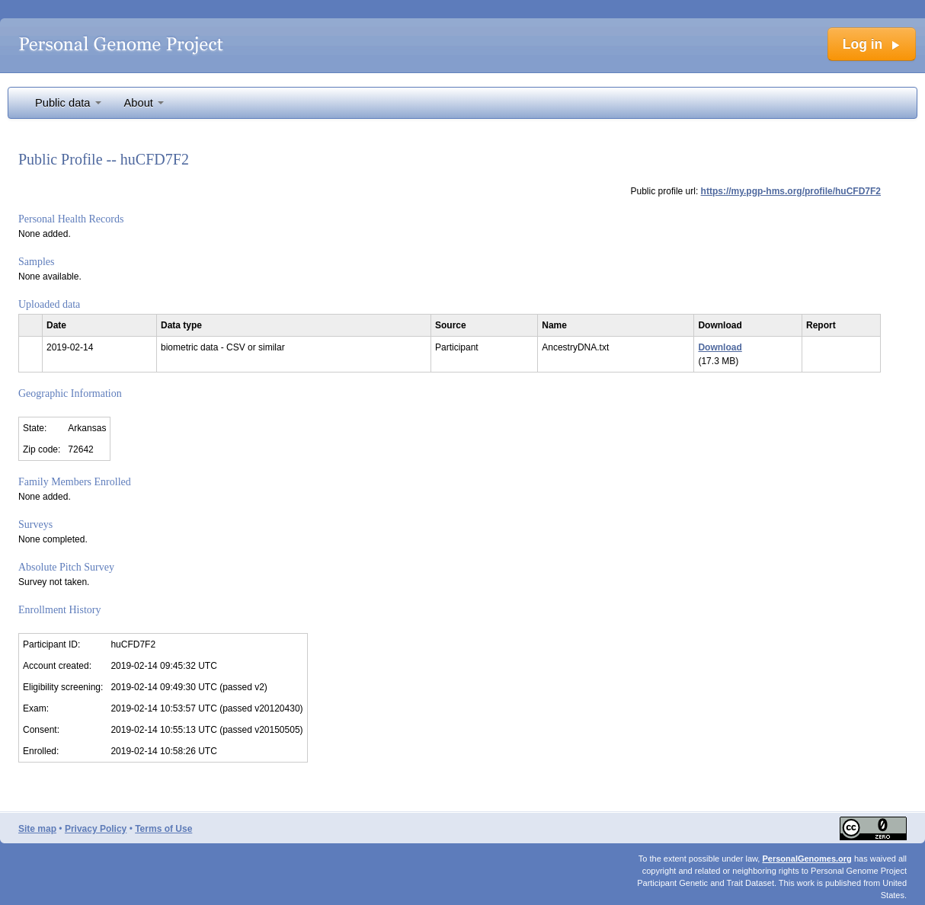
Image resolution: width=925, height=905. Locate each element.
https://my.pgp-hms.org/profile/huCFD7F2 (791, 191)
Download (719, 347)
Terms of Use (163, 828)
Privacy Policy (95, 828)
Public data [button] (68, 103)
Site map (37, 828)
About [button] (144, 103)
